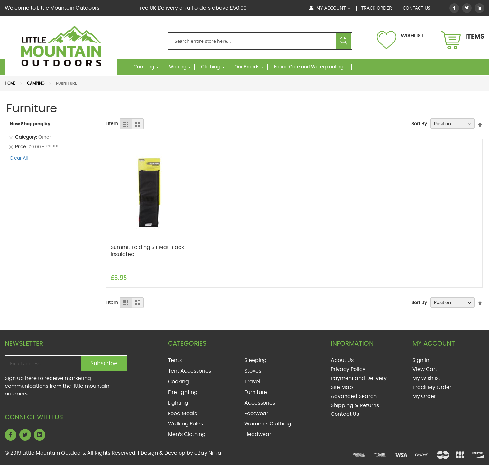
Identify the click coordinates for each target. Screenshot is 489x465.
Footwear (256, 413)
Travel (252, 381)
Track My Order (431, 387)
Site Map (342, 387)
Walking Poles (185, 423)
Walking (177, 67)
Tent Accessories (189, 371)
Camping (144, 67)
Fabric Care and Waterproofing (308, 67)
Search (343, 41)
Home (10, 83)
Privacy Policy (348, 369)
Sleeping (255, 360)
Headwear (257, 434)
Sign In (420, 360)
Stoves (252, 371)
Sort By (419, 124)
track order (376, 8)
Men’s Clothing (187, 434)
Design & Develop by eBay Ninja (181, 453)
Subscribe (103, 363)
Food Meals (182, 413)
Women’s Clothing (267, 423)
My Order (424, 396)
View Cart (424, 369)
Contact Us (345, 414)
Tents (175, 360)
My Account (329, 8)
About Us (342, 360)
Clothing (210, 67)
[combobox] (260, 41)
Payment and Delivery (359, 378)
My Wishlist (426, 378)
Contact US (416, 8)
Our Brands (247, 67)
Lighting (178, 402)
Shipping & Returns (355, 405)
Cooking (178, 381)
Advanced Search (354, 396)
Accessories (259, 402)
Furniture (255, 392)
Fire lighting (183, 392)
